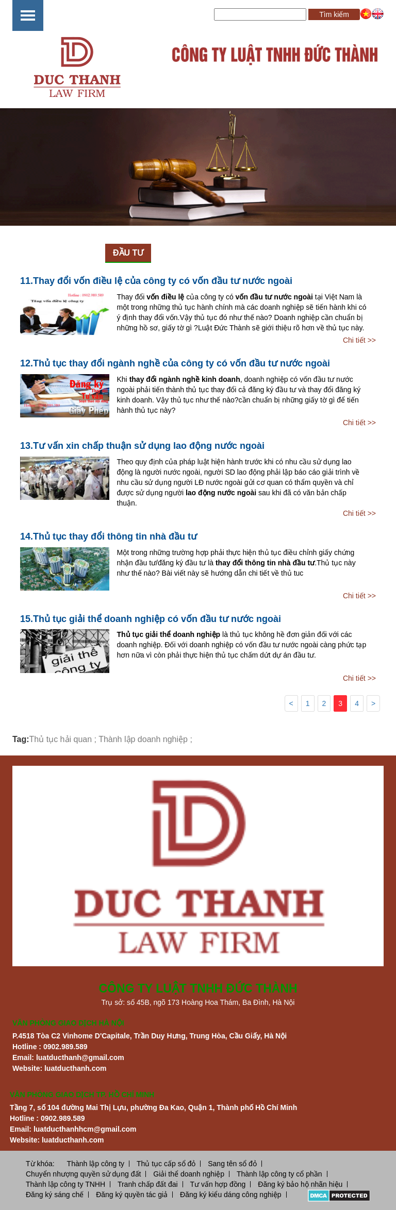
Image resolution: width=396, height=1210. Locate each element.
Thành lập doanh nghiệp (143, 739)
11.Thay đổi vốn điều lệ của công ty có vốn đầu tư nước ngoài (156, 281)
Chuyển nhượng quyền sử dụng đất (83, 1174)
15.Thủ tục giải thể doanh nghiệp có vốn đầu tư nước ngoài (150, 619)
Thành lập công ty (96, 1163)
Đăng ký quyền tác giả (132, 1194)
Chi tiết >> (359, 340)
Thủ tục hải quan (60, 739)
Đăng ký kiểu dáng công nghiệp (231, 1194)
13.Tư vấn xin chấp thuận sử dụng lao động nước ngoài (142, 446)
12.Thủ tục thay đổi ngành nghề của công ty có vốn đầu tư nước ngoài (175, 363)
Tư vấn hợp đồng (217, 1184)
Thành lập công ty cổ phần (279, 1174)
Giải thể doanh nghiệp (188, 1174)
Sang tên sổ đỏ (232, 1163)
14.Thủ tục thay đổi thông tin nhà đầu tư (108, 536)
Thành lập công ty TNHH (65, 1184)
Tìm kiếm (334, 14)
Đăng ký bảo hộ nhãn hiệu (300, 1184)
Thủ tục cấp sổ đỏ (166, 1163)
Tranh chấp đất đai (148, 1184)
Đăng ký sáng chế (55, 1194)
